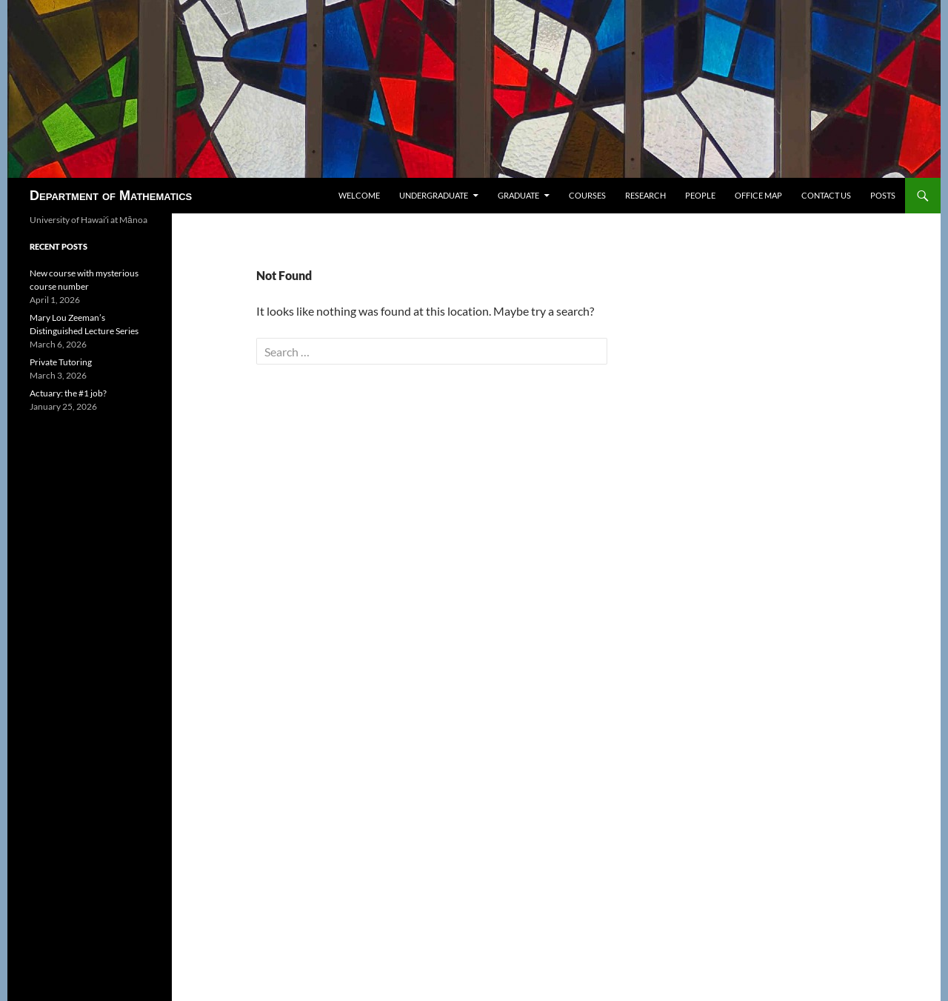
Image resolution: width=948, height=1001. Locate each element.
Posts (882, 195)
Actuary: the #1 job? (68, 393)
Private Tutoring (61, 362)
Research (645, 195)
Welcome (359, 195)
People (700, 195)
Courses (587, 195)
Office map (758, 195)
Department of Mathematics (111, 195)
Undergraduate (433, 195)
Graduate (518, 195)
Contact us (826, 195)
